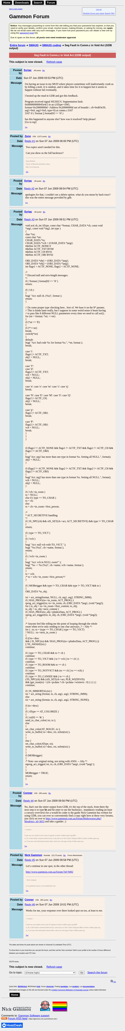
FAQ (113, 13)
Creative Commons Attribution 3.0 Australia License (70, 990)
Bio (43, 70)
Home (6, 2)
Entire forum (17, 45)
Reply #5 (30, 860)
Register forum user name (93, 13)
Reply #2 (29, 188)
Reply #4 (28, 800)
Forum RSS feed (17, 1018)
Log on (99, 9)
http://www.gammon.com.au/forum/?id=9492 (49, 871)
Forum (51, 2)
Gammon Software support (33, 1015)
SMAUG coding (51, 45)
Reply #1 (30, 141)
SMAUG (34, 45)
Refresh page (54, 62)
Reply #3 (29, 219)
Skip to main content (15, 9)
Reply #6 (30, 904)
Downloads (22, 2)
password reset (27, 33)
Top (26, 127)
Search (38, 2)
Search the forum (97, 972)
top (113, 982)
